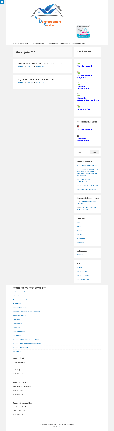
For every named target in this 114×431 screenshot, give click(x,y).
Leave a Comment (39, 82)
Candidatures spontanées (19, 292)
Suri (60, 426)
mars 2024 (79, 234)
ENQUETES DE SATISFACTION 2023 (35, 79)
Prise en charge (17, 351)
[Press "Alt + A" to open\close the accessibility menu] (2, 2)
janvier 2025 (80, 226)
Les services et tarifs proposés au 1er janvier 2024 (26, 311)
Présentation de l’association (20, 347)
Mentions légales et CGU (19, 315)
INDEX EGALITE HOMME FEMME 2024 (87, 165)
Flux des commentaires (83, 275)
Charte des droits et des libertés (21, 300)
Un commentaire (40, 66)
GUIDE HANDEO (17, 304)
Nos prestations (17, 327)
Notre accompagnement (19, 331)
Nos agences (16, 319)
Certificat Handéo (17, 296)
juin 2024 (79, 230)
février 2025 (80, 222)
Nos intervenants (17, 323)
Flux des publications (82, 271)
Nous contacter (17, 335)
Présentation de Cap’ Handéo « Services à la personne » (27, 343)
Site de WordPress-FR (83, 279)
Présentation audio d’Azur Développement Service (26, 339)
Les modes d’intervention (19, 307)
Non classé (80, 254)
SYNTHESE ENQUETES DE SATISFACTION (39, 63)
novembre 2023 (81, 238)
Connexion (79, 267)
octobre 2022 (80, 242)
